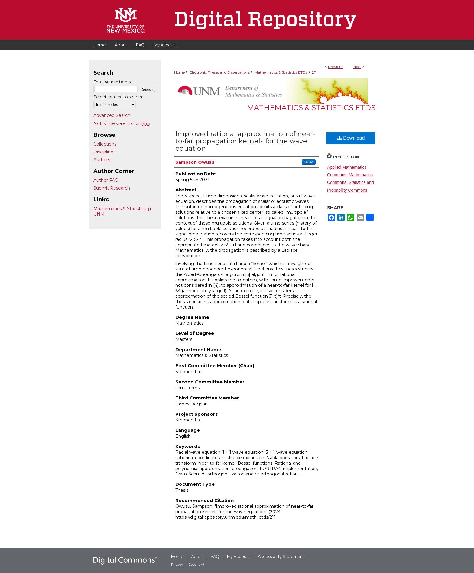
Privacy (177, 564)
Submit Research (111, 188)
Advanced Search (111, 115)
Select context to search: (118, 96)
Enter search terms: (112, 81)
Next (357, 66)
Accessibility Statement (281, 556)
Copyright (196, 564)
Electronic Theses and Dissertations (220, 72)
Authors (101, 159)
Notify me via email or (121, 123)
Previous (335, 66)
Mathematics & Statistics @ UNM (122, 211)
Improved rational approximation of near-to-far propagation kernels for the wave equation (245, 141)
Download (351, 138)
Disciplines (104, 152)
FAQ (215, 556)
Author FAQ (105, 180)
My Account (238, 556)
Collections (104, 144)
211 (314, 72)
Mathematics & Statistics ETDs (281, 72)
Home (179, 72)
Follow (308, 162)
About (197, 556)
